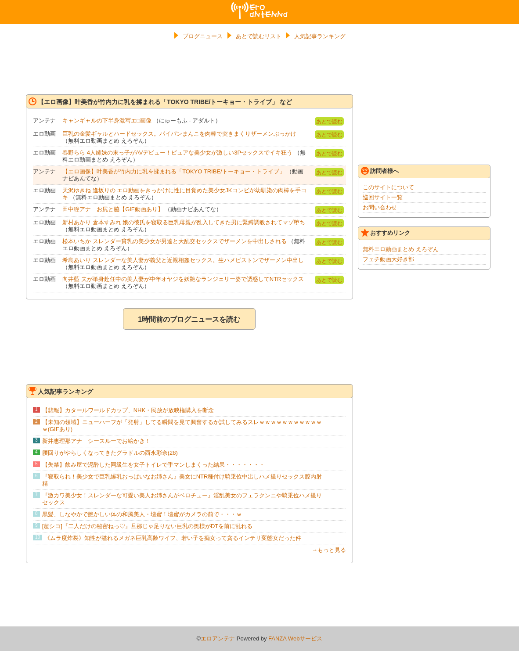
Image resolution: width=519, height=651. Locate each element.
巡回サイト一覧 (383, 197)
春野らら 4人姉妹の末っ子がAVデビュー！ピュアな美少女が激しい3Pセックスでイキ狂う (177, 152)
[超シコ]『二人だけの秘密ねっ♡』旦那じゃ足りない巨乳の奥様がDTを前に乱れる (147, 526)
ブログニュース (203, 36)
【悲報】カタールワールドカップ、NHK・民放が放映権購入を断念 (128, 410)
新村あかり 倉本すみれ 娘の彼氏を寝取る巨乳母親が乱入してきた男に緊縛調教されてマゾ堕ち (183, 222)
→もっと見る (329, 550)
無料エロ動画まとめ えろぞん (401, 249)
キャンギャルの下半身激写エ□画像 (106, 120)
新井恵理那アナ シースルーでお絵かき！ (96, 441)
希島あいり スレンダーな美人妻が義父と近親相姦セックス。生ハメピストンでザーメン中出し (183, 260)
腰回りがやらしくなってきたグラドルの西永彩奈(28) (110, 453)
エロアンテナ (259, 5)
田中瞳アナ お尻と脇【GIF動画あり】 (112, 209)
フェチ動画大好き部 (388, 259)
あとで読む (329, 122)
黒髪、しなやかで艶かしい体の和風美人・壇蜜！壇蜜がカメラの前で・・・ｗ (142, 514)
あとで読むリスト (258, 36)
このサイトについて (388, 187)
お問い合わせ (380, 207)
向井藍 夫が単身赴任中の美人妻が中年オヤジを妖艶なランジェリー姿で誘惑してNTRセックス (183, 279)
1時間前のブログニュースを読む (189, 319)
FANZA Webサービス (295, 638)
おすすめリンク (385, 233)
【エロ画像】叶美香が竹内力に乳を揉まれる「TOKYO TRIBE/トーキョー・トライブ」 (173, 171)
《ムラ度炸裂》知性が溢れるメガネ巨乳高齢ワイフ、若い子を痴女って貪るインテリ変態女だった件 (172, 538)
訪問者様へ (380, 171)
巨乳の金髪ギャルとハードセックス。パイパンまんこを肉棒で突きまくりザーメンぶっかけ (179, 133)
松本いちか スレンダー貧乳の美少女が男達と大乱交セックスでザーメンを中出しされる (174, 241)
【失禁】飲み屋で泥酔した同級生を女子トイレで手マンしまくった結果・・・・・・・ (153, 464)
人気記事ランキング (320, 36)
